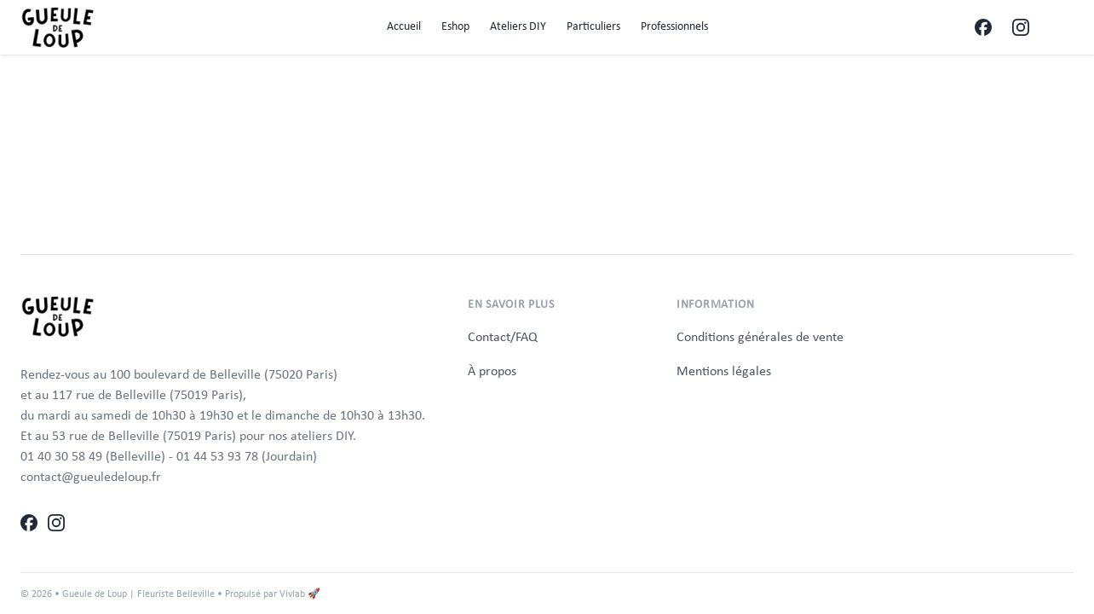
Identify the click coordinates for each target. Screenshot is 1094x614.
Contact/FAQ (503, 336)
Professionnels (674, 26)
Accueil (404, 26)
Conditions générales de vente (760, 336)
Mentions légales (724, 370)
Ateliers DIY (518, 26)
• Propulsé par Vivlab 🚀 (268, 594)
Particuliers (593, 26)
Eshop (455, 26)
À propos (492, 370)
